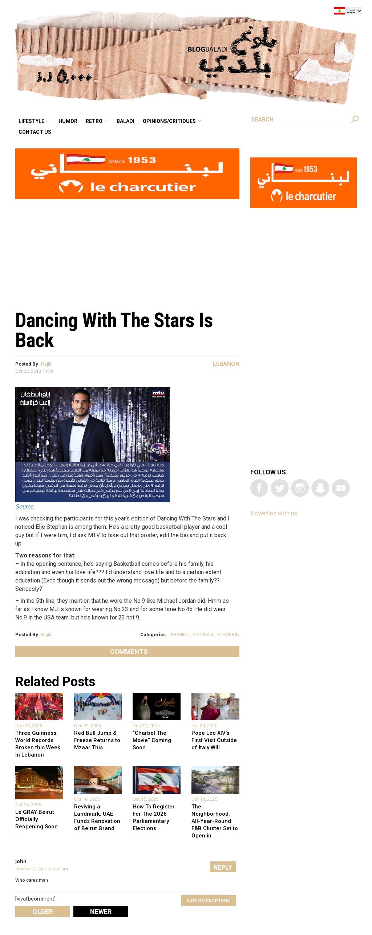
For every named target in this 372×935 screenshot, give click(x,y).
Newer (101, 911)
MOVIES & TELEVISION (216, 634)
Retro (94, 121)
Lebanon (226, 364)
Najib (46, 364)
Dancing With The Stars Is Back (114, 330)
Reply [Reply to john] (223, 867)
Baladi (125, 121)
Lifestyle (31, 121)
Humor (67, 121)
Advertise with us (274, 513)
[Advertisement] (127, 250)
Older (43, 911)
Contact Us (35, 132)
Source (24, 506)
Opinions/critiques (169, 121)
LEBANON (179, 634)
